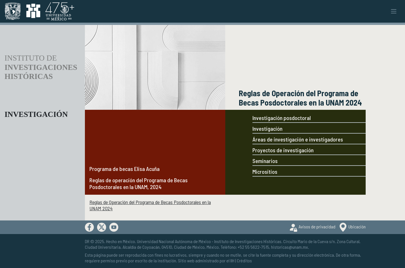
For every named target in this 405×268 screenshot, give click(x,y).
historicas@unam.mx (289, 247)
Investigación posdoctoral (281, 117)
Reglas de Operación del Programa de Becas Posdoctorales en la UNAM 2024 (150, 205)
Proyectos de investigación (283, 150)
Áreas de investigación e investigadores (297, 139)
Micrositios (264, 171)
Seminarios (265, 160)
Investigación (267, 128)
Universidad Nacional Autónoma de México (174, 241)
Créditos (244, 260)
